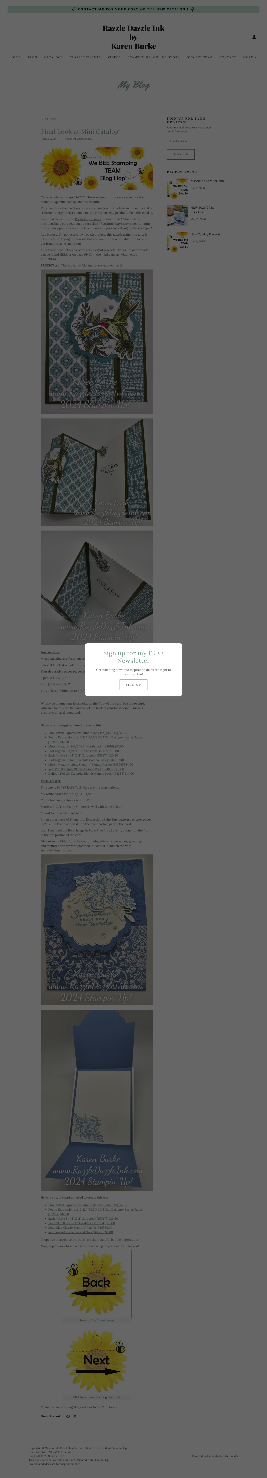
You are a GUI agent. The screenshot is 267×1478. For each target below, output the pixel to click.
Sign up (133, 684)
